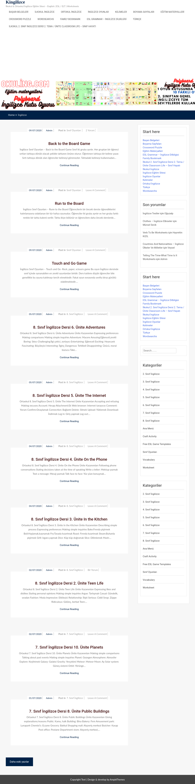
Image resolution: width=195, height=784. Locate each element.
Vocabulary (149, 459)
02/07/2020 (35, 570)
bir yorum (93, 569)
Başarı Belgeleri (18, 12)
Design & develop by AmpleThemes (106, 779)
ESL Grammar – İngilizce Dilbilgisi (107, 19)
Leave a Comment (95, 190)
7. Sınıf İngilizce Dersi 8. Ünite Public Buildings (69, 711)
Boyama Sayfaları (143, 12)
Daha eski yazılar (19, 761)
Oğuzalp (168, 213)
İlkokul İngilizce (44, 12)
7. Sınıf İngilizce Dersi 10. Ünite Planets (69, 647)
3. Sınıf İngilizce (151, 381)
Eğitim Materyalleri (172, 12)
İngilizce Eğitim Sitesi (154, 172)
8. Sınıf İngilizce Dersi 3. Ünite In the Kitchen (69, 519)
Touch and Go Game (69, 263)
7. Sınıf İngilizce (75, 633)
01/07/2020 (35, 698)
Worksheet (148, 467)
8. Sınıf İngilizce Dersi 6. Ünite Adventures (69, 327)
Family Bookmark (70, 19)
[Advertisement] (97, 54)
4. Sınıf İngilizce (151, 389)
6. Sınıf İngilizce (151, 405)
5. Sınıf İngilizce (151, 397)
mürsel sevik (150, 224)
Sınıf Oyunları (74, 130)
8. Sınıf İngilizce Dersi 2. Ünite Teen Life (69, 583)
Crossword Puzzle (20, 19)
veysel (171, 247)
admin (49, 130)
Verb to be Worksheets (155, 232)
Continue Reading (69, 165)
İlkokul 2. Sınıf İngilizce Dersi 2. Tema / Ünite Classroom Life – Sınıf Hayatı (52, 26)
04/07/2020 (35, 446)
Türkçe (137, 19)
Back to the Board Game (69, 143)
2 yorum (90, 130)
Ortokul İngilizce (71, 12)
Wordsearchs (46, 19)
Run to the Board (69, 203)
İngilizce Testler (151, 213)
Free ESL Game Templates (157, 444)
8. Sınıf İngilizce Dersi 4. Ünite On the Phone (69, 459)
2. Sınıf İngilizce (151, 374)
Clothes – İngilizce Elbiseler (157, 221)
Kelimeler (121, 12)
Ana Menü (148, 428)
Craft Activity (150, 436)
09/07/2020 (35, 130)
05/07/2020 (35, 314)
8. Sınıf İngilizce (75, 314)
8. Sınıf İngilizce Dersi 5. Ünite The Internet (69, 395)
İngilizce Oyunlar (98, 12)
